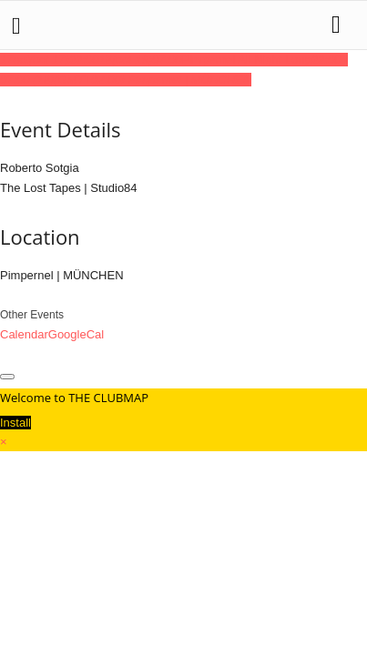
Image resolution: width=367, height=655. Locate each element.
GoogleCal (76, 334)
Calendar (24, 334)
